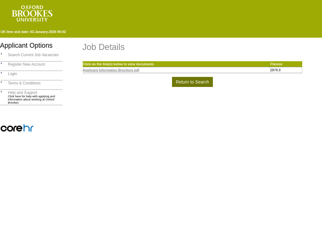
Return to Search (192, 81)
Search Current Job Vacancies (33, 55)
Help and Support (22, 92)
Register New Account (26, 64)
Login (12, 74)
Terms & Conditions (24, 83)
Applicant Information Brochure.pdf (111, 70)
